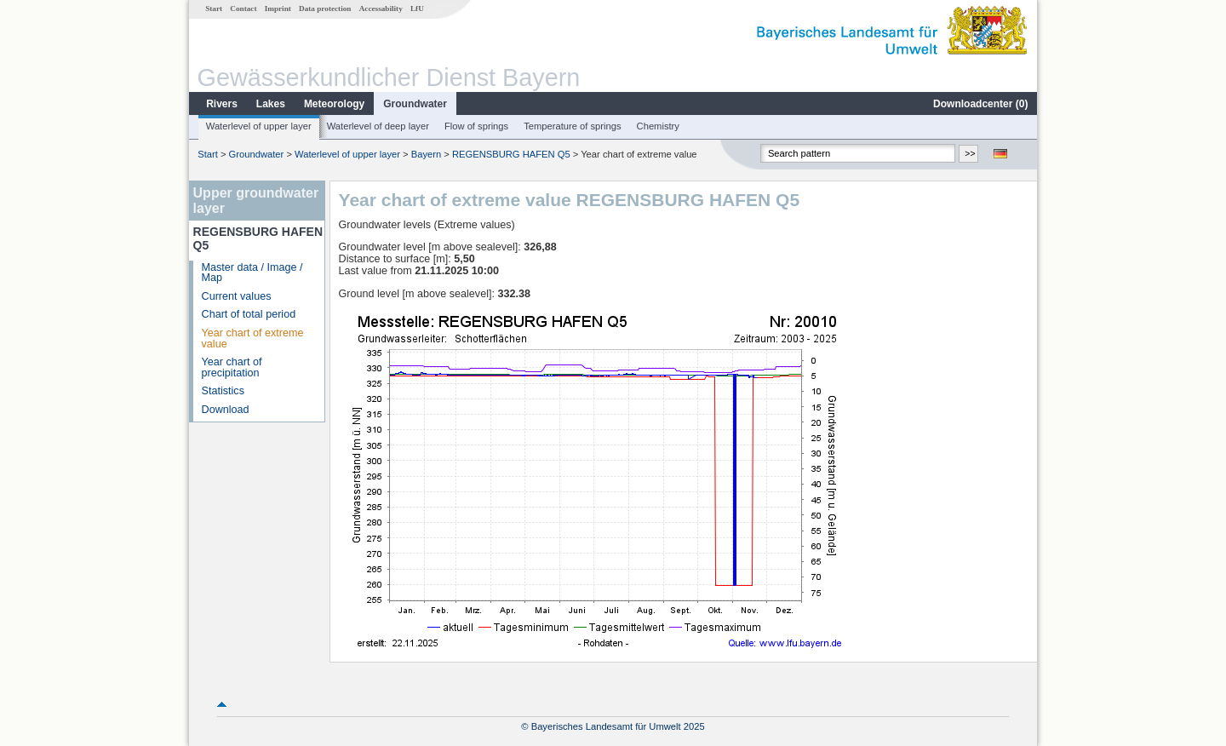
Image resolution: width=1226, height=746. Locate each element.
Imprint (278, 8)
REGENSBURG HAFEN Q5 (511, 154)
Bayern (426, 154)
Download (225, 410)
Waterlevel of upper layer (259, 126)
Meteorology (334, 104)
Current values (237, 296)
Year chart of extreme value (253, 338)
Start (213, 8)
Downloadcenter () (980, 104)
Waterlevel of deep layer (378, 126)
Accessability (381, 8)
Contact (243, 8)
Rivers (222, 104)
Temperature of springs (572, 126)
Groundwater (415, 104)
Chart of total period (249, 314)
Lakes (270, 104)
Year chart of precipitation (232, 367)
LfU (417, 8)
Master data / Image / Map (252, 272)
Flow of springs (476, 126)
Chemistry (658, 126)
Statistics (223, 391)
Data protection (325, 8)
